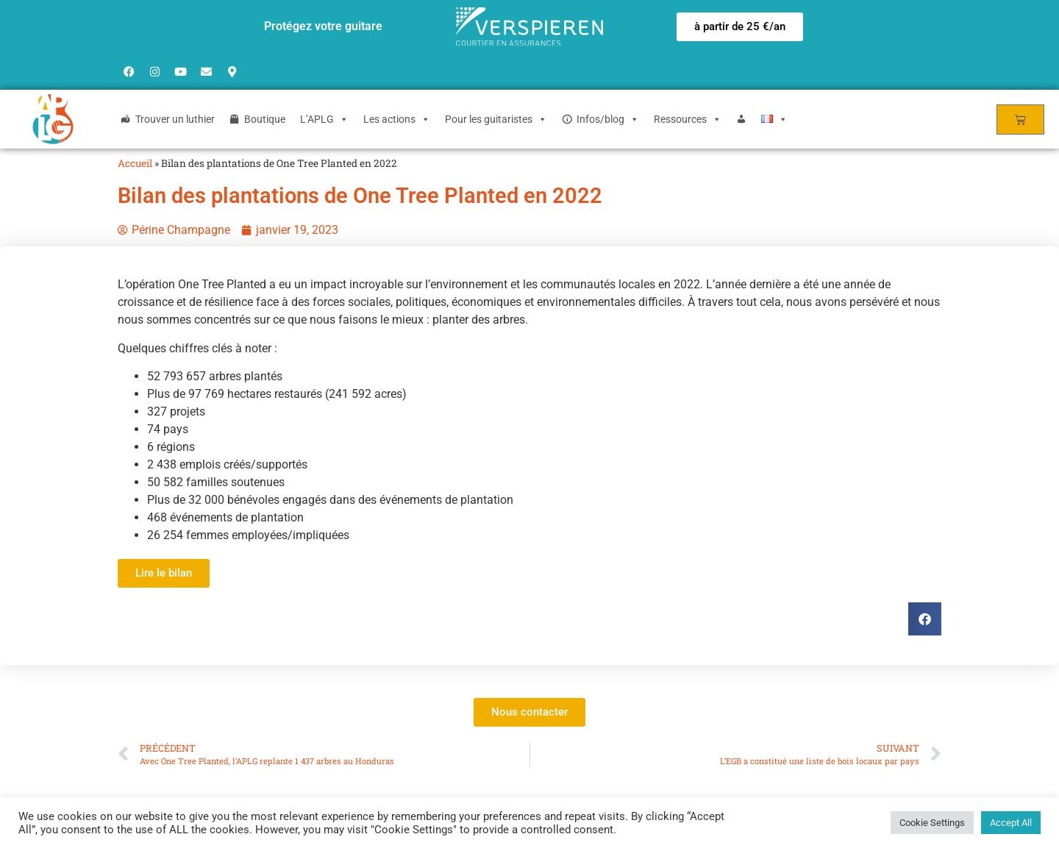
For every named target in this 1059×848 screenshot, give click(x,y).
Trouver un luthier (175, 119)
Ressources (687, 119)
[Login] (741, 119)
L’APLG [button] (324, 119)
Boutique (264, 119)
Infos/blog (608, 119)
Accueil (135, 163)
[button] (740, 27)
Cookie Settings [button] (932, 822)
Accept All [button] (1011, 822)
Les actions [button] (396, 119)
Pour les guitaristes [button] (496, 119)
